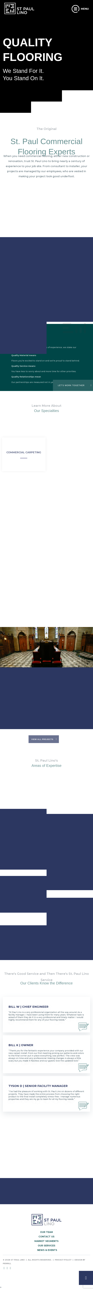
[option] (46, 658)
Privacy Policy (63, 1260)
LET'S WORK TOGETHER (71, 385)
